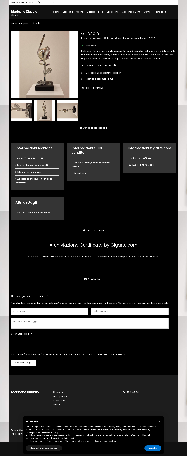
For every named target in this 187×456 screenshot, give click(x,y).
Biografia (68, 11)
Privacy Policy (60, 396)
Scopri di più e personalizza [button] (43, 448)
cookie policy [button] (52, 432)
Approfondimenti (131, 11)
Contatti (148, 11)
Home (56, 11)
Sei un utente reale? (21, 334)
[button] (159, 421)
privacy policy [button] (115, 427)
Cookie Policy (60, 400)
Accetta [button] (153, 448)
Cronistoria (113, 11)
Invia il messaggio (23, 362)
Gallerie (90, 11)
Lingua (161, 11)
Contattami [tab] (93, 279)
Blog (100, 11)
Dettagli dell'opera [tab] (93, 127)
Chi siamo (58, 392)
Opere (79, 11)
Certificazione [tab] (93, 230)
